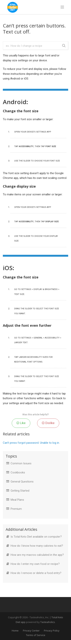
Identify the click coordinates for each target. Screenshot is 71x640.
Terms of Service (35, 635)
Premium (16, 509)
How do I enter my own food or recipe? (35, 564)
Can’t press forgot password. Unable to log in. (31, 442)
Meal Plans (17, 499)
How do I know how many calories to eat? (37, 545)
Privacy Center (31, 630)
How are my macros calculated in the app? (37, 555)
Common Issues (21, 463)
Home (15, 630)
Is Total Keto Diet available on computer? (36, 536)
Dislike (48, 423)
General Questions (22, 481)
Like (21, 423)
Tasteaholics (47, 622)
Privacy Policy (51, 630)
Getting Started (20, 490)
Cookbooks (18, 472)
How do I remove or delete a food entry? (36, 573)
